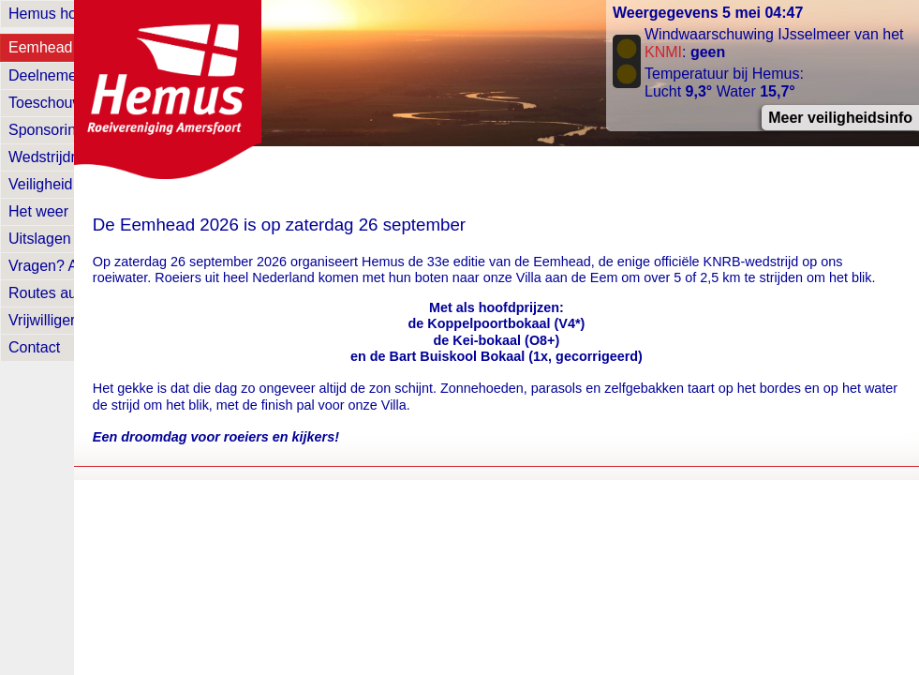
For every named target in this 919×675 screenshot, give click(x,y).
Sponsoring (46, 130)
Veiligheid (40, 184)
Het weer (38, 211)
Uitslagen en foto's (69, 239)
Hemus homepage (69, 14)
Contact (34, 347)
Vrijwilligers (45, 320)
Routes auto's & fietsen (85, 293)
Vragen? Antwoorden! (80, 266)
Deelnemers (48, 75)
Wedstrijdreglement (73, 157)
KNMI (663, 52)
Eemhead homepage (78, 47)
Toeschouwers (56, 103)
